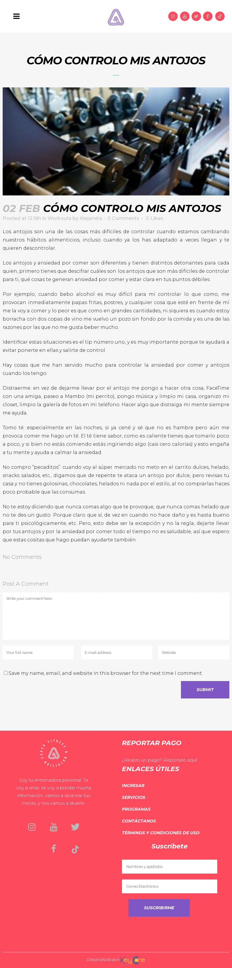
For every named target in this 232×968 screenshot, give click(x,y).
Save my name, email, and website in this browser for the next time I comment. (106, 673)
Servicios (133, 797)
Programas (136, 809)
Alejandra (91, 218)
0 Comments (123, 218)
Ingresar (133, 785)
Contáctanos (139, 821)
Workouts (59, 218)
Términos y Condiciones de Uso (161, 832)
